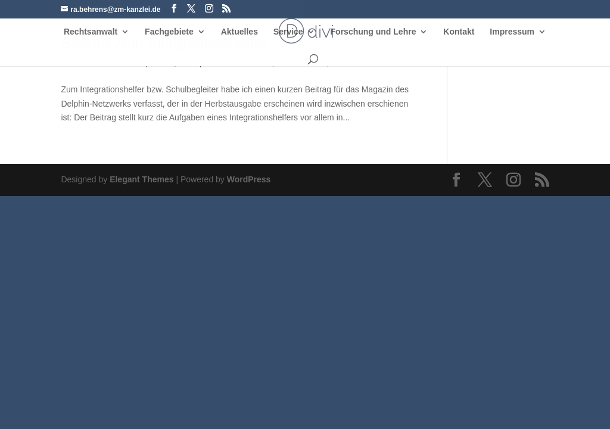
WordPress (249, 179)
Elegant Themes (141, 179)
